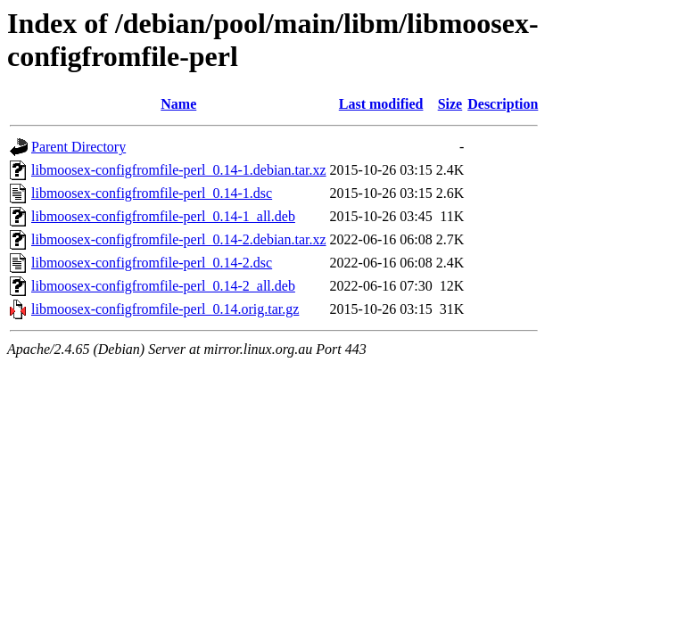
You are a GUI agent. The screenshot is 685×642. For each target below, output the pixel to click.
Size (450, 103)
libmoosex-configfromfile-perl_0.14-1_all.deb (163, 216)
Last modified (381, 103)
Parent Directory (78, 146)
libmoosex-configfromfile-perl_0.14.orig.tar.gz (165, 309)
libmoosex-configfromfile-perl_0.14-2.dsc (151, 262)
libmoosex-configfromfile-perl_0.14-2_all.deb (163, 285)
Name (178, 103)
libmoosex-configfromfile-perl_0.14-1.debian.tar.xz (178, 169)
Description (502, 103)
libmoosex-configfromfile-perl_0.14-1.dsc (151, 193)
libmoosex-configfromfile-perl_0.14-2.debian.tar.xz (178, 239)
